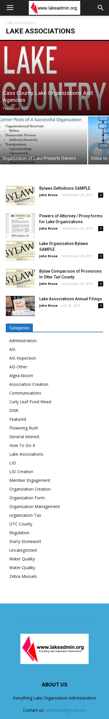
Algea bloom (21, 375)
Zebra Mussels (23, 576)
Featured (17, 419)
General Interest (24, 436)
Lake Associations (26, 454)
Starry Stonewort (25, 541)
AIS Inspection (22, 358)
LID (12, 463)
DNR (13, 410)
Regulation (19, 532)
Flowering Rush (23, 428)
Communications (25, 393)
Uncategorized (23, 550)
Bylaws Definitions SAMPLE (64, 188)
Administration (23, 340)
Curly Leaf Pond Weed (30, 401)
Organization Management (34, 506)
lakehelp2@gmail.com (65, 710)
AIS (12, 349)
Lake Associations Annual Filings (70, 299)
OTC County (20, 524)
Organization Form (27, 497)
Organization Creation (30, 489)
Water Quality (22, 559)
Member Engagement (29, 480)
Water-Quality (22, 567)
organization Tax (25, 515)
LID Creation (21, 471)
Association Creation (28, 384)
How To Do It (22, 445)
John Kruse (48, 195)
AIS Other (18, 367)
